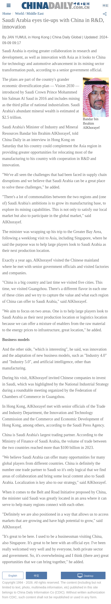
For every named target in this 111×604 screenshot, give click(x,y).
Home (6, 13)
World (19, 13)
